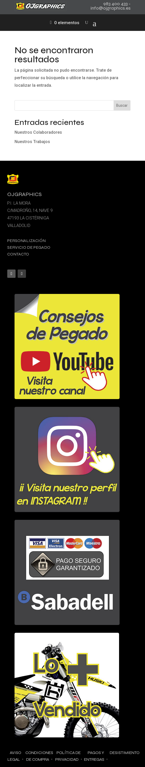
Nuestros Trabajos (32, 141)
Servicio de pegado (28, 247)
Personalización (26, 240)
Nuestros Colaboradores (38, 132)
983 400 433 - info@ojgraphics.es (110, 6)
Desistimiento (125, 752)
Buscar (122, 105)
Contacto (18, 254)
